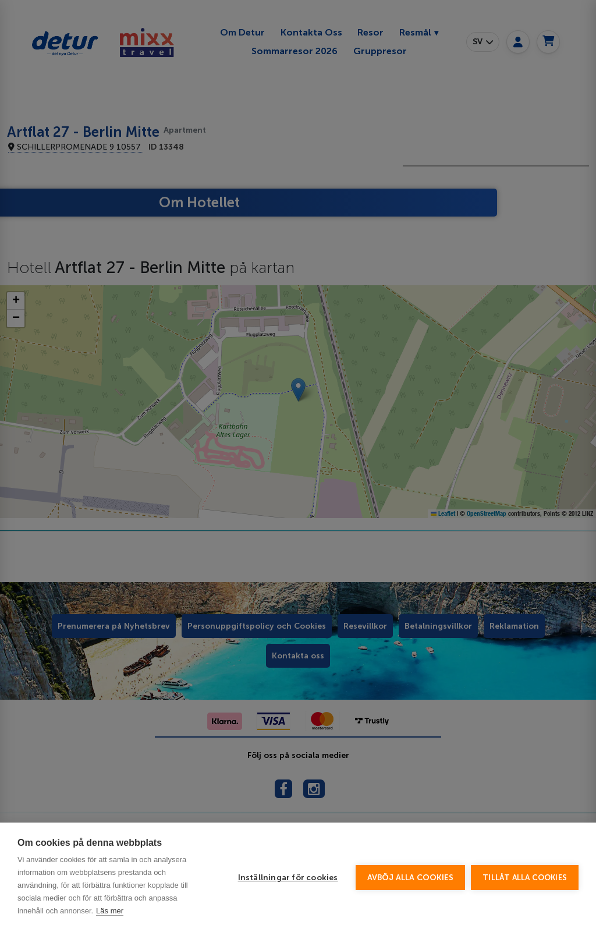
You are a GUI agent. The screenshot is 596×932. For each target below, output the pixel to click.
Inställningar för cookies (288, 878)
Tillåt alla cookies (525, 877)
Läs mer (109, 910)
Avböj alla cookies (410, 878)
